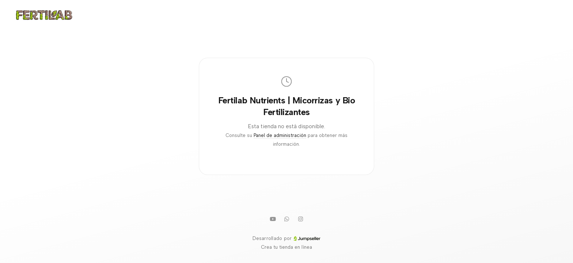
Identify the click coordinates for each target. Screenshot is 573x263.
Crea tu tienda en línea (286, 247)
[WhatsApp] (286, 218)
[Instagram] (300, 218)
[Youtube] (272, 218)
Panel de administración (280, 135)
